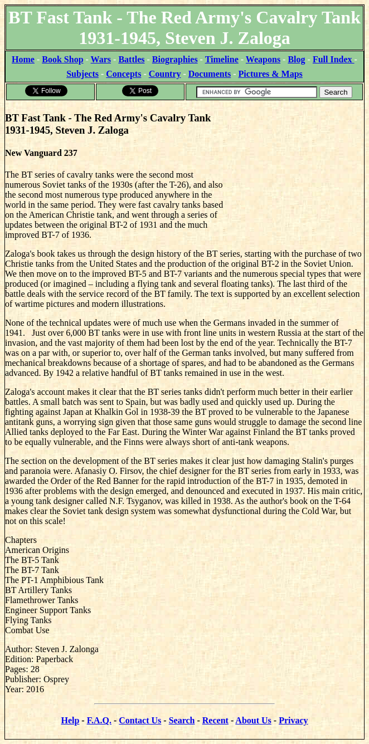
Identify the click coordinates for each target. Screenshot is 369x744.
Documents (209, 74)
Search (182, 720)
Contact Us (140, 720)
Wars (101, 59)
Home (23, 59)
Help (70, 720)
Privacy (293, 720)
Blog (296, 59)
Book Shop (62, 59)
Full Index (334, 59)
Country (165, 74)
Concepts (123, 74)
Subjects (82, 74)
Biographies (175, 59)
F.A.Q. (99, 720)
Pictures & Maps (271, 74)
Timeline (222, 59)
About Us (253, 720)
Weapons (263, 59)
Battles (131, 59)
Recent (215, 720)
